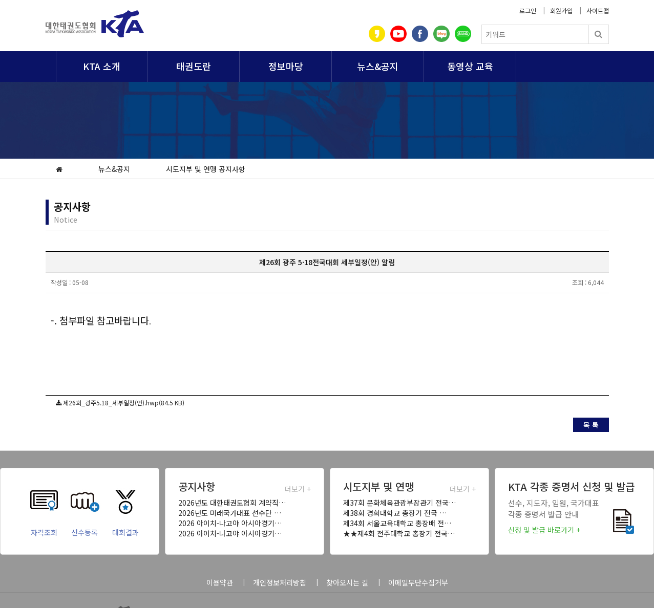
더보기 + (298, 489)
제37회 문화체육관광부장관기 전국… (399, 502)
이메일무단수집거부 (418, 582)
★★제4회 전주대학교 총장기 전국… (399, 533)
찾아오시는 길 (347, 582)
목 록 (591, 425)
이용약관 (219, 582)
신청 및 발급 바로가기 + (544, 530)
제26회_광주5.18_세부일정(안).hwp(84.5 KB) (123, 402)
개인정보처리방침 (279, 582)
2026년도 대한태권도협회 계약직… (232, 502)
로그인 (527, 10)
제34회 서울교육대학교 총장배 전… (397, 523)
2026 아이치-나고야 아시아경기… (230, 523)
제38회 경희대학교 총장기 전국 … (395, 513)
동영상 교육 (470, 66)
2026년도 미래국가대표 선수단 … (229, 513)
